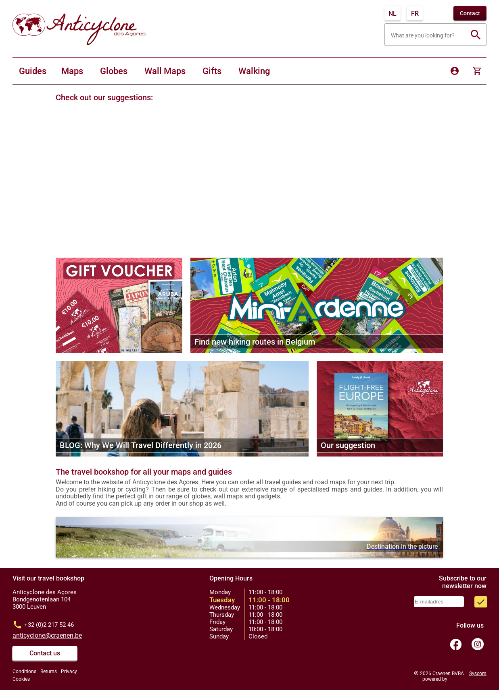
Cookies (21, 679)
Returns (48, 671)
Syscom (477, 673)
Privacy (69, 671)
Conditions (24, 671)
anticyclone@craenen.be (47, 635)
